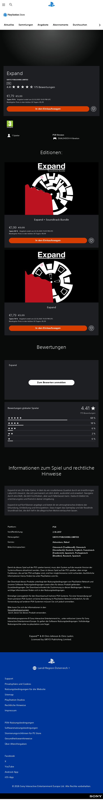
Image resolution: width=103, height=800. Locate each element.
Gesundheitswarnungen (18, 610)
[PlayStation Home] (51, 4)
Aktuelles (9, 24)
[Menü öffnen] (3, 5)
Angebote (43, 24)
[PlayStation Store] (15, 14)
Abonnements (60, 24)
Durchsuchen (80, 24)
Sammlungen (26, 24)
